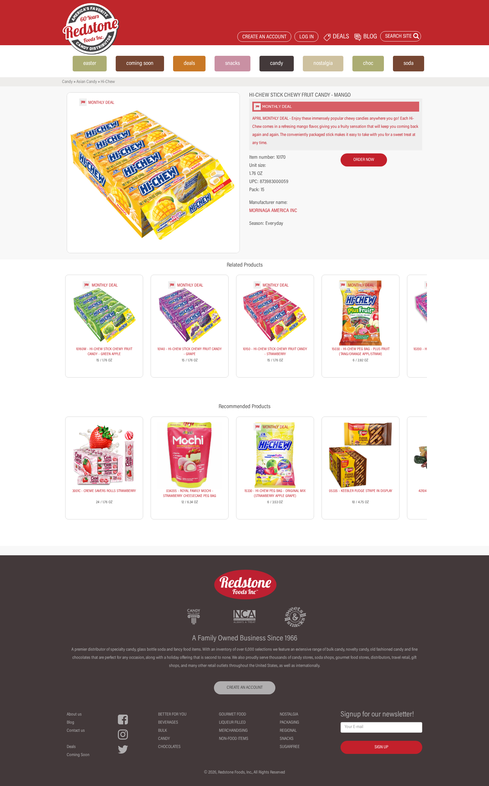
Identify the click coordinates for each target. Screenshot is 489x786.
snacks (232, 63)
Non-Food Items (233, 739)
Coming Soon (78, 755)
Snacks (286, 739)
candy (276, 63)
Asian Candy (86, 82)
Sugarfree (290, 747)
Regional (288, 731)
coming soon (139, 63)
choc (368, 63)
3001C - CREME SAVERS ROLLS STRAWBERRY (104, 491)
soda (409, 63)
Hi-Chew (108, 82)
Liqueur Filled (232, 723)
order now (363, 160)
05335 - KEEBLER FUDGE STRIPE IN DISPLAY (360, 491)
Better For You (172, 714)
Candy (67, 82)
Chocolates (169, 747)
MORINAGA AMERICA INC (273, 210)
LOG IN (306, 37)
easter (89, 63)
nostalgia (323, 63)
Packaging (289, 723)
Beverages (168, 723)
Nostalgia (289, 714)
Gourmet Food (232, 714)
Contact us (76, 731)
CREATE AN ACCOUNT (264, 37)
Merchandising (233, 731)
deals (189, 63)
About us (74, 714)
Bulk (162, 731)
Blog (70, 723)
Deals (71, 747)
